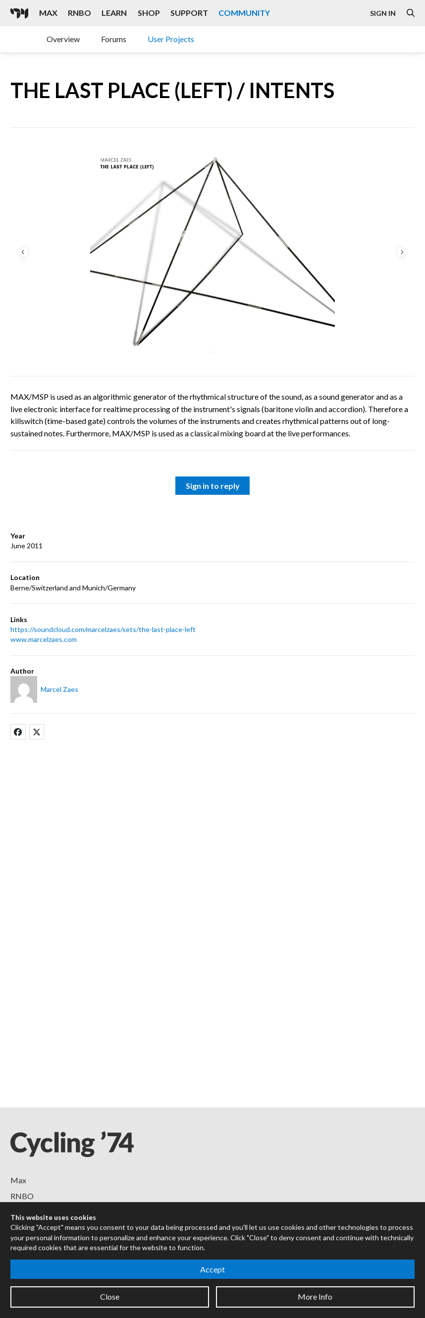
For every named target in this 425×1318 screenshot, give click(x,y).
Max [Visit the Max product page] (48, 12)
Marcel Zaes (59, 689)
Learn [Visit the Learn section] (114, 12)
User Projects (171, 39)
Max (18, 1180)
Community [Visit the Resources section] (244, 12)
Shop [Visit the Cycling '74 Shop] (149, 12)
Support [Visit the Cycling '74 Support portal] (189, 12)
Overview (63, 39)
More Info (315, 1296)
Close (109, 1296)
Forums (113, 39)
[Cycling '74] (19, 13)
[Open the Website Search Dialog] (411, 13)
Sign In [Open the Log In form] (383, 13)
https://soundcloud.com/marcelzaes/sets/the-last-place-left (103, 629)
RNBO (22, 1196)
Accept (212, 1269)
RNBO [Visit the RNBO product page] (79, 12)
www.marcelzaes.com (43, 639)
